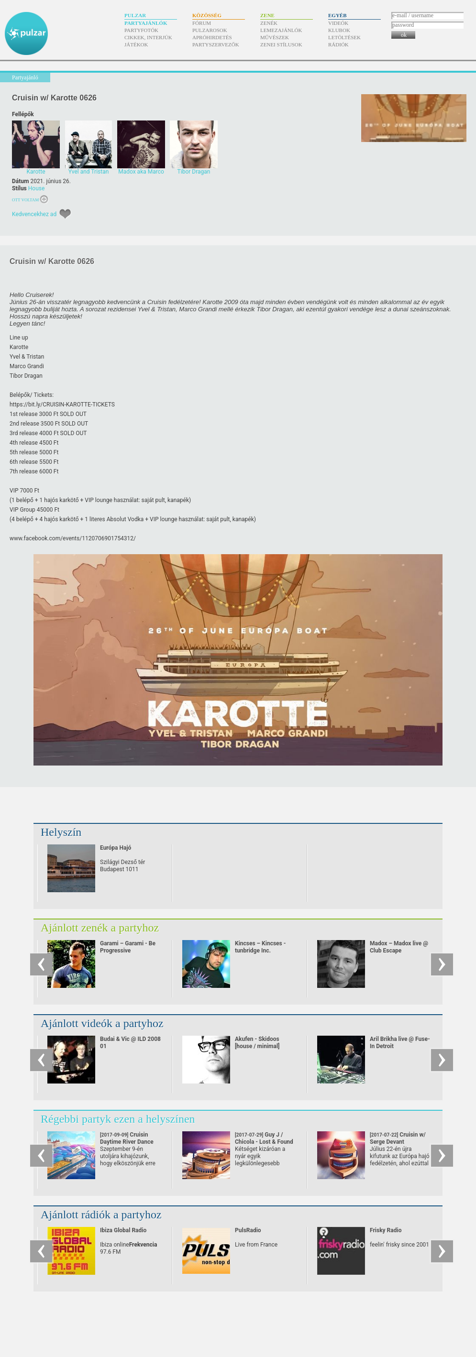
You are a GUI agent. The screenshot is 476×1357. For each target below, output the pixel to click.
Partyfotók (141, 30)
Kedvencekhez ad (34, 214)
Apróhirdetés (212, 37)
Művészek (274, 37)
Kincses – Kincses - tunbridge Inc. (260, 947)
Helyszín (61, 832)
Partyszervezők (215, 44)
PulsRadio (248, 1230)
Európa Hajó (115, 847)
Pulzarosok (209, 30)
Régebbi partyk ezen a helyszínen (118, 1119)
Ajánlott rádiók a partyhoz (101, 1214)
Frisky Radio (385, 1230)
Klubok (339, 30)
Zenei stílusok (281, 44)
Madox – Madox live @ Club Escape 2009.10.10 (399, 950)
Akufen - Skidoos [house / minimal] (257, 1043)
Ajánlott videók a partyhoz (102, 1023)
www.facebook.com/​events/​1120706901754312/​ (73, 538)
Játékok (136, 44)
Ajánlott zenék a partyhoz (100, 927)
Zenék (268, 23)
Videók (338, 23)
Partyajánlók (145, 23)
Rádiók (338, 44)
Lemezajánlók (281, 30)
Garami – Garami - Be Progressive (127, 947)
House (36, 188)
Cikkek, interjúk (148, 37)
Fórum (201, 23)
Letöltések (344, 37)
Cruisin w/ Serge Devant (398, 1141)
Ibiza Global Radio (123, 1230)
